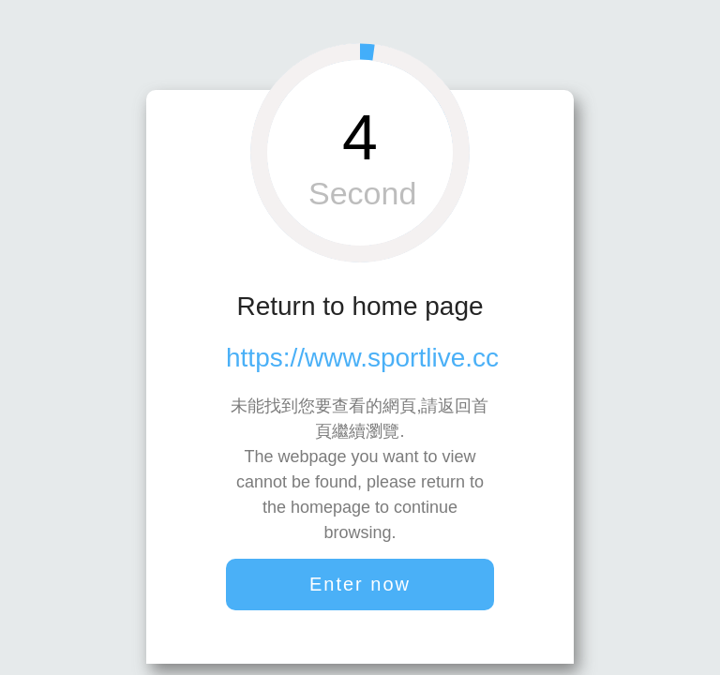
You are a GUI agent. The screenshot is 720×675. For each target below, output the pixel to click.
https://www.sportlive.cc (362, 357)
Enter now (360, 584)
